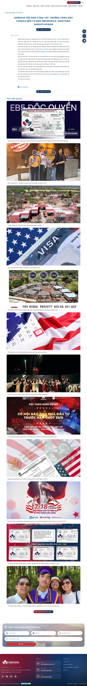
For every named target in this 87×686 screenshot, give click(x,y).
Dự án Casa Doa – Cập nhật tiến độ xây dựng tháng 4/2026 (25, 225)
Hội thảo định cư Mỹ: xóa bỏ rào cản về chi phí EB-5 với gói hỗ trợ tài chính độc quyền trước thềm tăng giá (38, 141)
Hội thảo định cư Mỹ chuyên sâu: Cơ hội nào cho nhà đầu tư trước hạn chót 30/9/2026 (32, 437)
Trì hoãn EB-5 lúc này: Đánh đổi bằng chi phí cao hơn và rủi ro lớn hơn (27, 352)
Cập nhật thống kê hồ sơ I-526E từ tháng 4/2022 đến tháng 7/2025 (27, 479)
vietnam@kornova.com (55, 74)
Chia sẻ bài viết (23, 87)
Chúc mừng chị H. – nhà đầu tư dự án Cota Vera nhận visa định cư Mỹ (27, 183)
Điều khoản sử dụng (72, 683)
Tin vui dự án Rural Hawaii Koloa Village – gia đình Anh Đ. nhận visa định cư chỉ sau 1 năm (33, 564)
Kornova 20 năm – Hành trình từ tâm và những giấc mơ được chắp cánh (28, 394)
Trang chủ (8, 13)
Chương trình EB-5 (68, 664)
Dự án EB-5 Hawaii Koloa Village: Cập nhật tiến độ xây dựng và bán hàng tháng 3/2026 (33, 310)
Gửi (21, 644)
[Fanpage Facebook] (84, 36)
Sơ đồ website (82, 683)
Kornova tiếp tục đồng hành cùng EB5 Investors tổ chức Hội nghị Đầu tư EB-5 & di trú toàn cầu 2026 (37, 521)
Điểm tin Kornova (17, 13)
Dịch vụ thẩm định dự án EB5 (70, 667)
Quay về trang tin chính (43, 612)
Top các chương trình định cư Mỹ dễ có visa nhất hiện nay (24, 268)
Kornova (59, 39)
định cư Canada (43, 49)
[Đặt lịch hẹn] (84, 31)
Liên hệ (65, 670)
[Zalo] (84, 41)
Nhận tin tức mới (43, 30)
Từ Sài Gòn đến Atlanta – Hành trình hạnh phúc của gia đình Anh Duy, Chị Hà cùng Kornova (33, 606)
